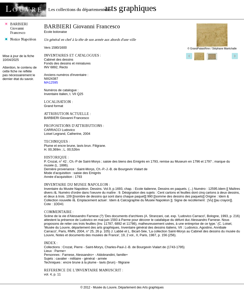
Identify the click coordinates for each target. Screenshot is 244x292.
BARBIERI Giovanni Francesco (19, 28)
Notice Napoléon (23, 39)
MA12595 (51, 82)
